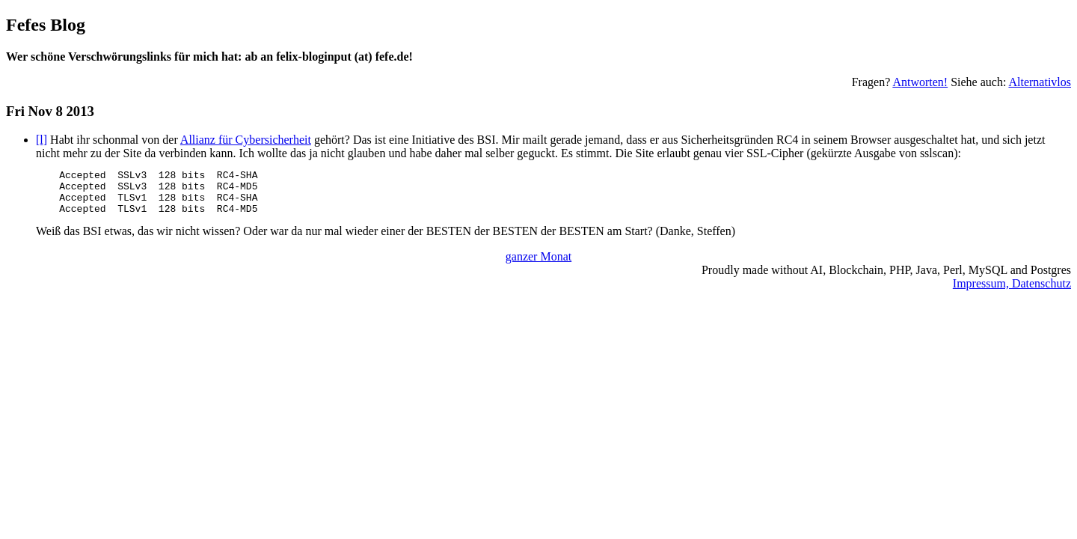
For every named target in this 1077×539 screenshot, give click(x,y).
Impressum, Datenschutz (1012, 292)
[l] (41, 139)
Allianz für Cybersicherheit (245, 139)
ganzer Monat (538, 265)
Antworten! (920, 82)
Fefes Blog (45, 24)
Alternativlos (1039, 82)
